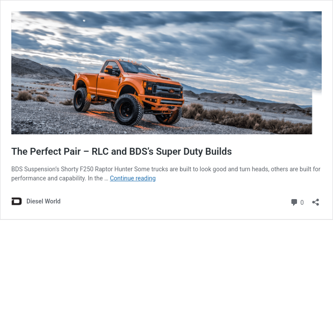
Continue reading (133, 178)
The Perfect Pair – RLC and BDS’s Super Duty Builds (121, 151)
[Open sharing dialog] (316, 199)
